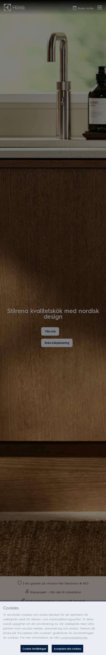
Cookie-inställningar (34, 651)
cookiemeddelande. (74, 640)
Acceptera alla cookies (67, 651)
